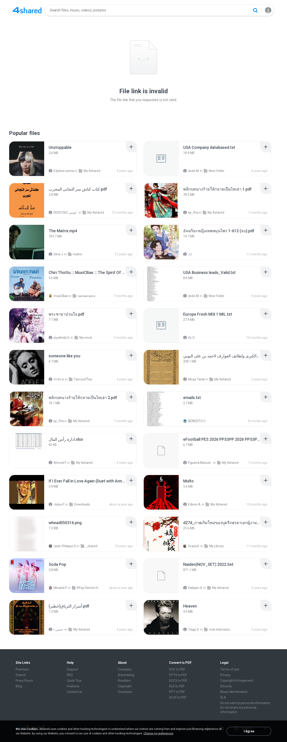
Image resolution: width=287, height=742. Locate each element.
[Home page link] (27, 10)
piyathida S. (59, 337)
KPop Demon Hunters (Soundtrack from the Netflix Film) (86, 588)
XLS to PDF (177, 686)
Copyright (125, 686)
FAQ (70, 675)
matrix (75, 254)
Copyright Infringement (236, 680)
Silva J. (56, 254)
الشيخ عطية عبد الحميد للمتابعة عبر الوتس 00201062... (63, 212)
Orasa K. (191, 546)
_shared (89, 546)
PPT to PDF (177, 692)
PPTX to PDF (178, 675)
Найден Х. (193, 588)
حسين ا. (56, 629)
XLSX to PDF (178, 697)
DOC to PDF (177, 669)
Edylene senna (61, 171)
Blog (19, 686)
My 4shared (89, 171)
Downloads (79, 504)
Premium (22, 669)
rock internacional (218, 629)
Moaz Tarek (194, 379)
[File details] (26, 158)
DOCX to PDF (178, 680)
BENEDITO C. (194, 421)
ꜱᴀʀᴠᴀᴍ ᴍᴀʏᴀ (84, 296)
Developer (125, 692)
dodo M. (191, 171)
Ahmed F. (58, 462)
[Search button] (255, 10)
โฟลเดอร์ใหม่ (80, 379)
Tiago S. (191, 629)
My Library (214, 546)
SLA (223, 697)
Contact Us (74, 692)
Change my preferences (158, 733)
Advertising (126, 675)
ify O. (189, 337)
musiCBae (58, 296)
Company (125, 669)
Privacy (225, 675)
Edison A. (192, 504)
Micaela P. (58, 588)
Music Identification (234, 692)
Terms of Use (229, 669)
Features (73, 686)
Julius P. (57, 504)
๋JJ (187, 254)
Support (72, 669)
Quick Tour (74, 680)
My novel (83, 337)
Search (21, 675)
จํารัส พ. (56, 379)
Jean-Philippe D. (62, 546)
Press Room (24, 680)
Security (226, 686)
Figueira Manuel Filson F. (198, 462)
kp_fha (190, 212)
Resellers (124, 680)
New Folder (214, 171)
